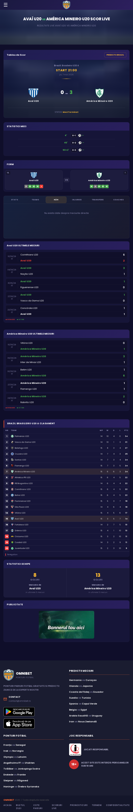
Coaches (118, 199)
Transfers (97, 199)
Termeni (97, 805)
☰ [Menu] (5, 5)
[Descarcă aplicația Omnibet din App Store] (33, 724)
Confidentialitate (118, 805)
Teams (35, 199)
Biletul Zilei (20, 807)
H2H (56, 199)
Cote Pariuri (38, 807)
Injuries (77, 199)
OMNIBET (8, 800)
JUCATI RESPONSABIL (96, 749)
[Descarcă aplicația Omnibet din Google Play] (33, 711)
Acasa (7, 805)
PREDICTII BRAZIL (115, 54)
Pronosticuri (79, 805)
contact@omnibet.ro (20, 701)
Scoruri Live (57, 807)
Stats (14, 199)
